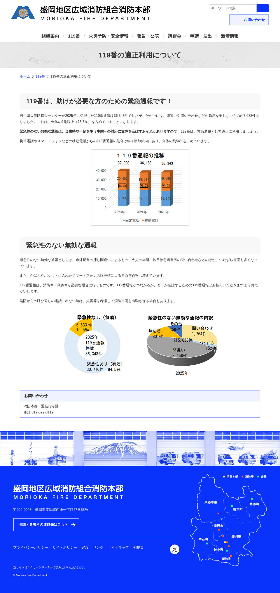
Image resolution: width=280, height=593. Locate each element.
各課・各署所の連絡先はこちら (43, 524)
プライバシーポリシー (30, 547)
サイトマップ (118, 547)
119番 (74, 36)
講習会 (174, 36)
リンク (98, 547)
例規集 (138, 547)
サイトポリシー (64, 547)
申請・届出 (201, 36)
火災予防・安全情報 (108, 36)
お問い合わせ (254, 20)
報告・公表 (148, 36)
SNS (85, 547)
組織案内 (50, 36)
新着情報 (229, 36)
